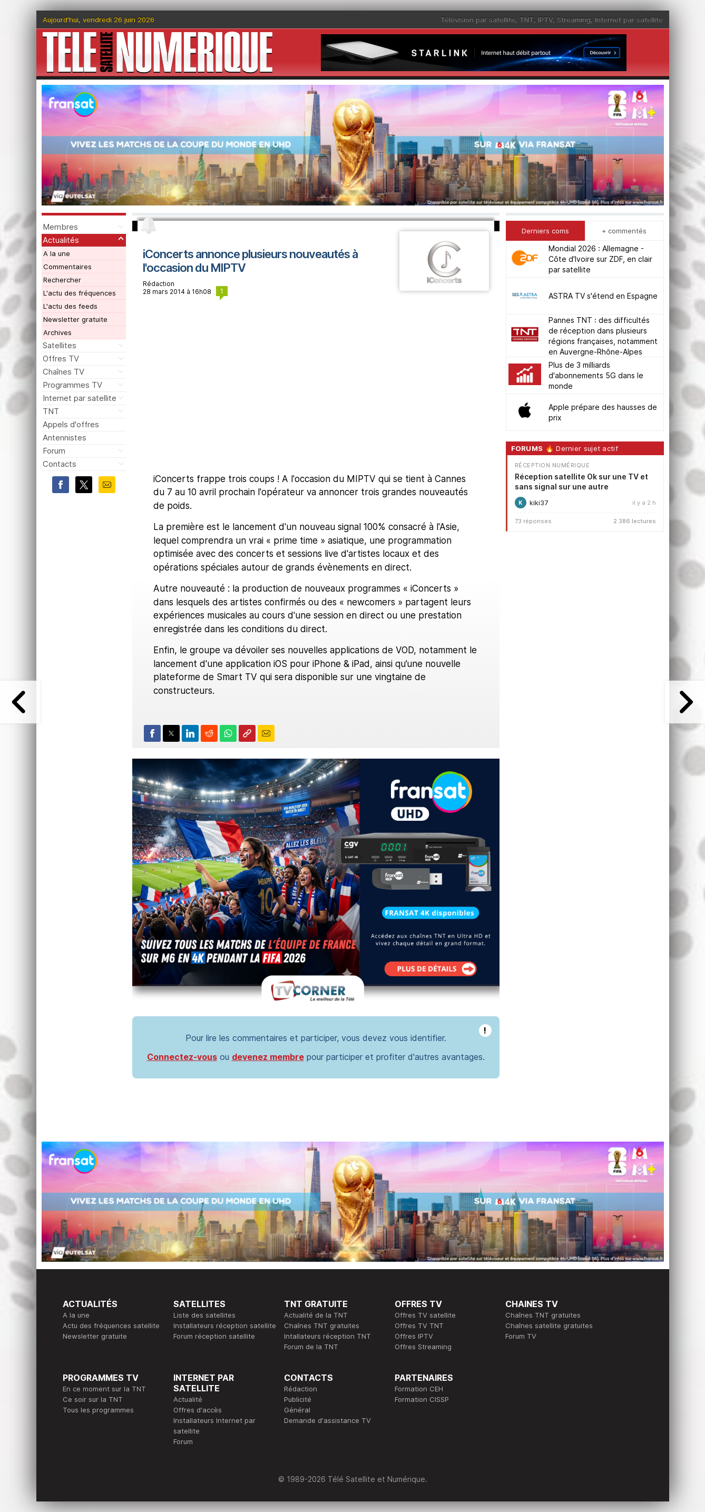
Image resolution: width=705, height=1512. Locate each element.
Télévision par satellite (477, 19)
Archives (57, 332)
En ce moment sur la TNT (104, 1389)
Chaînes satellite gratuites (549, 1325)
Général (297, 1410)
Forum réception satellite (214, 1336)
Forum (54, 451)
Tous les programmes (98, 1410)
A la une (56, 253)
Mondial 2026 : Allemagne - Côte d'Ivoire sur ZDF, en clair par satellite (600, 259)
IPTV (545, 19)
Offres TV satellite (425, 1315)
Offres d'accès (197, 1410)
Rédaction (300, 1389)
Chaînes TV (63, 372)
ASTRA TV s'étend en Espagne (603, 295)
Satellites (59, 345)
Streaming (574, 19)
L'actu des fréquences (79, 293)
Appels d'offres (71, 424)
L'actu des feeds (70, 306)
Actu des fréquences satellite (111, 1325)
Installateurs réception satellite (224, 1325)
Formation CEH (419, 1389)
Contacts (59, 464)
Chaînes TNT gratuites (321, 1325)
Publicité (297, 1399)
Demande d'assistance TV (327, 1420)
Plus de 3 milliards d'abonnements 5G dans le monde (596, 375)
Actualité (187, 1399)
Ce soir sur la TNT (93, 1399)
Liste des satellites (204, 1315)
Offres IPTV (414, 1336)
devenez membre (268, 1057)
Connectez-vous (182, 1057)
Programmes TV (72, 385)
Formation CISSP (422, 1399)
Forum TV (520, 1336)
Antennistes (64, 438)
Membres (60, 227)
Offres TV (61, 359)
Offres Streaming (423, 1346)
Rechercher (62, 280)
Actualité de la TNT (316, 1315)
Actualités (61, 240)
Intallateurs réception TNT (327, 1336)
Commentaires (67, 266)
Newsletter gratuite (75, 319)
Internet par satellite (629, 19)
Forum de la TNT (311, 1346)
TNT (527, 19)
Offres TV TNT (419, 1325)
